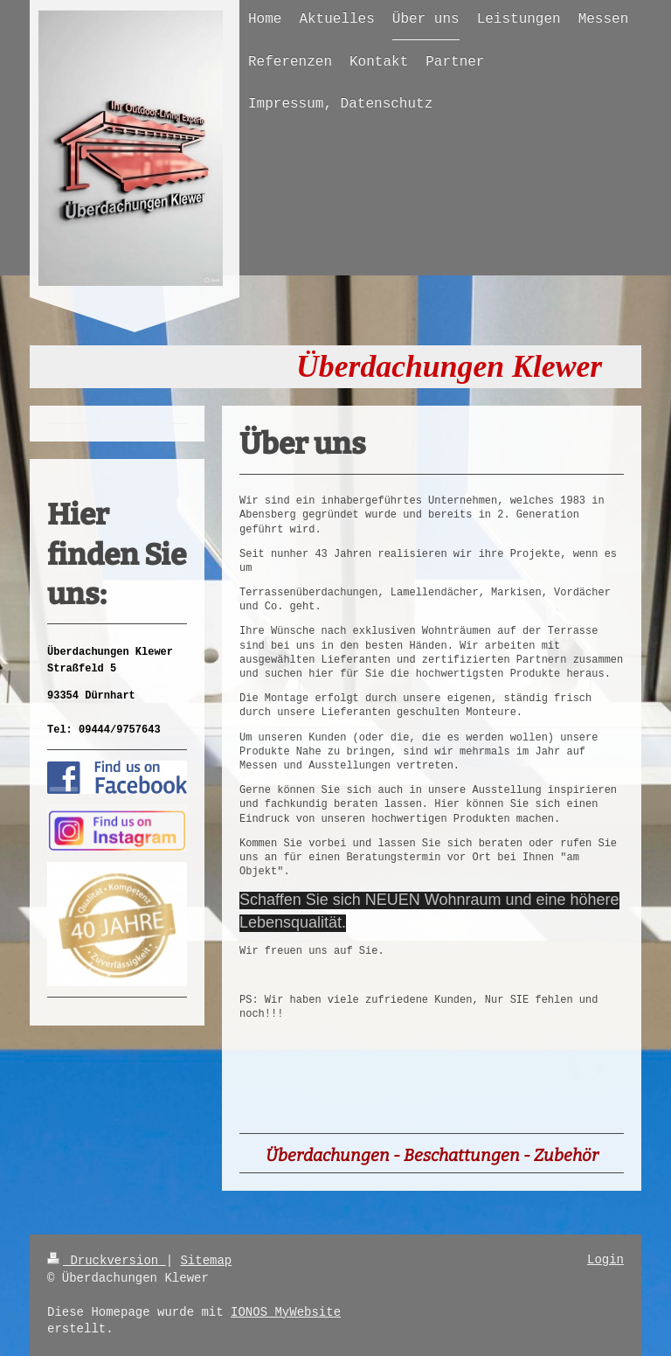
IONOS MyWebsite (286, 1312)
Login (605, 1260)
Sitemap (206, 1261)
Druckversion (106, 1261)
